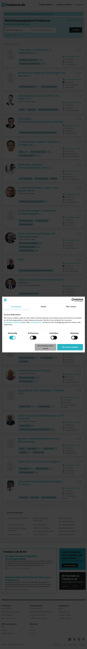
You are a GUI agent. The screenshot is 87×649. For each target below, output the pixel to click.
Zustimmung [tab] (16, 306)
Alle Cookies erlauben (70, 347)
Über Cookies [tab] (71, 306)
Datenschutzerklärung (13, 322)
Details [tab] (43, 306)
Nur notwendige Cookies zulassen (45, 347)
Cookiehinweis (36, 322)
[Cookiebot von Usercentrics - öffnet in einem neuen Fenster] (73, 300)
